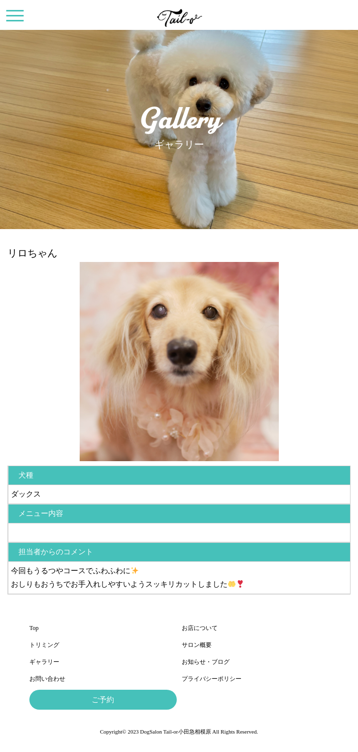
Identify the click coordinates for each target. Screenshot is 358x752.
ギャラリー (44, 661)
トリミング (44, 644)
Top (34, 628)
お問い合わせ (47, 678)
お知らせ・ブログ (206, 661)
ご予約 (103, 700)
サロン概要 (197, 644)
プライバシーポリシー (211, 678)
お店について (200, 628)
